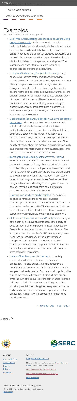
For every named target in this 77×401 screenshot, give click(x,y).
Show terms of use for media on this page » (42, 374)
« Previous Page (45, 305)
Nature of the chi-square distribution (29, 256)
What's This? (8, 392)
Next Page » (63, 305)
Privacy (6, 369)
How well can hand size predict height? (30, 195)
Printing (6, 366)
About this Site (10, 359)
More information (32, 378)
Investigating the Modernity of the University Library (36, 157)
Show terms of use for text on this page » (41, 370)
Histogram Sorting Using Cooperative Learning (34, 73)
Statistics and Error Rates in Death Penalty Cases (35, 218)
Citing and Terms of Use (37, 359)
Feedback (7, 373)
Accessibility (9, 362)
